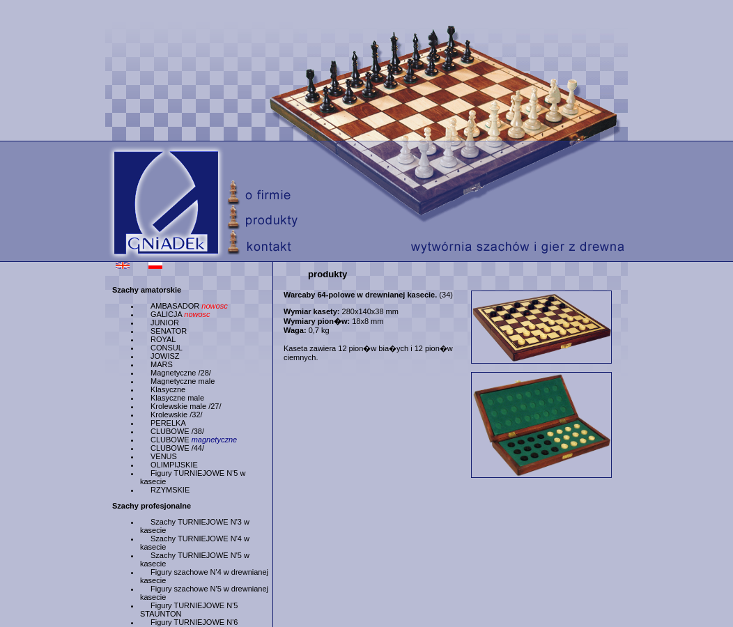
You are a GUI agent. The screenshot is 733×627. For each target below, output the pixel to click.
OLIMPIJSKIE (174, 464)
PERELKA (168, 423)
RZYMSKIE (170, 490)
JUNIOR (165, 322)
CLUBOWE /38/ (177, 431)
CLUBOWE (194, 439)
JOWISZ (165, 356)
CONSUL (167, 347)
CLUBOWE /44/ (177, 448)
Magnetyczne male (183, 381)
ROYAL (163, 339)
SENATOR (169, 331)
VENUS (164, 456)
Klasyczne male (177, 398)
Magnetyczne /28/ (181, 373)
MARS (162, 364)
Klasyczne (168, 389)
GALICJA (180, 314)
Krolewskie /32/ (177, 414)
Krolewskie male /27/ (186, 406)
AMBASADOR (189, 306)
